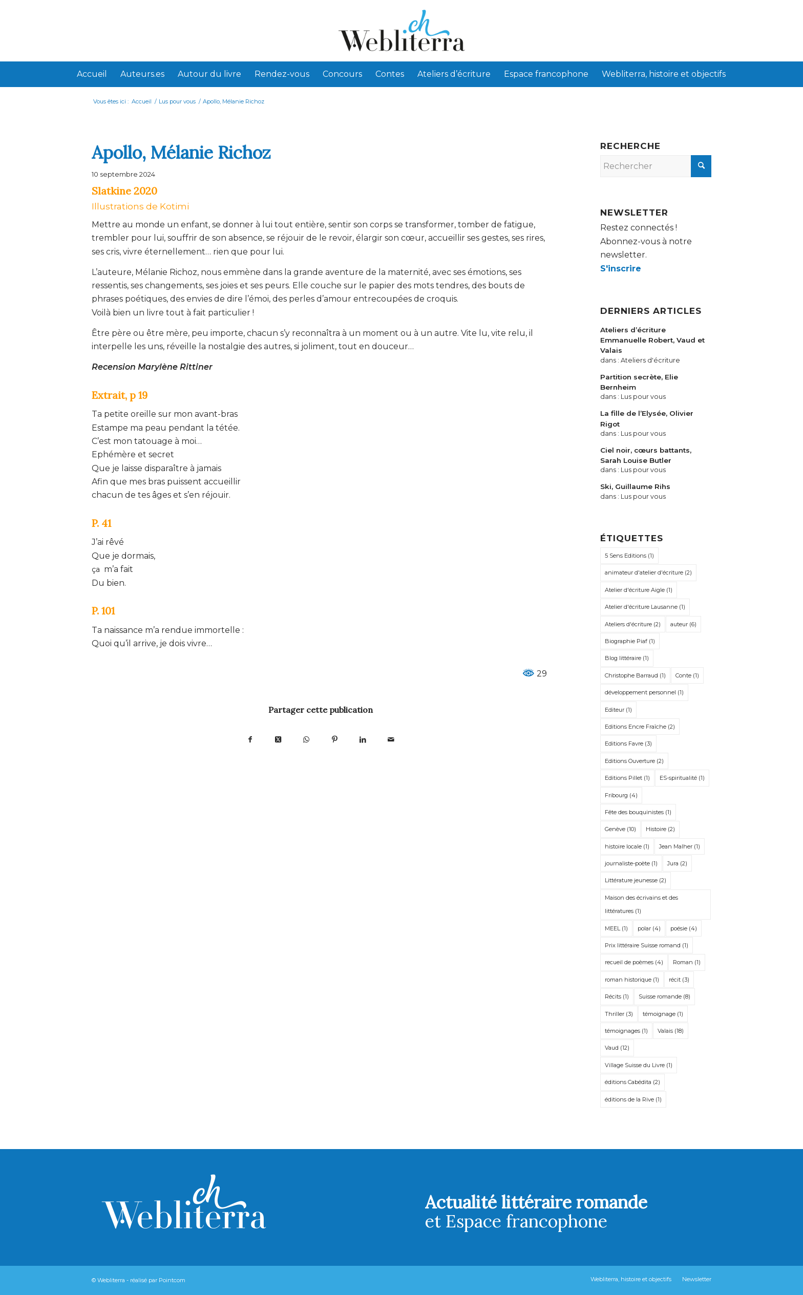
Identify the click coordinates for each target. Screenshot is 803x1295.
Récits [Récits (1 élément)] (617, 996)
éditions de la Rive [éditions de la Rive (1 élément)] (633, 1099)
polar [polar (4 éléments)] (649, 928)
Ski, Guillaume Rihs (635, 486)
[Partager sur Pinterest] (335, 739)
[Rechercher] (655, 166)
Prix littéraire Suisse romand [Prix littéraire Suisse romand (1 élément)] (646, 945)
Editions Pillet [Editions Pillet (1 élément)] (627, 777)
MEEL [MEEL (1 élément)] (616, 928)
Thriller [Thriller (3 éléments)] (619, 1013)
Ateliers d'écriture (650, 360)
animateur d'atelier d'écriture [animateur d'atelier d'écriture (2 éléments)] (648, 572)
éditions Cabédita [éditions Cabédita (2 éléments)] (632, 1082)
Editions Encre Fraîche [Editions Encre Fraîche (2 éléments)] (640, 726)
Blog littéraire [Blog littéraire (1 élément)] (627, 658)
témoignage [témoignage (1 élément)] (663, 1013)
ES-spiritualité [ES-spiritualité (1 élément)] (682, 777)
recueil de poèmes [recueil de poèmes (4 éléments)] (634, 962)
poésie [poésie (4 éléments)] (683, 928)
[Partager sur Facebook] (250, 739)
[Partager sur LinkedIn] (363, 739)
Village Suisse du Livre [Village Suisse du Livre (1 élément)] (638, 1065)
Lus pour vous (643, 396)
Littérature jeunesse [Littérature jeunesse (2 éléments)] (635, 880)
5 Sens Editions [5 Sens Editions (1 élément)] (629, 555)
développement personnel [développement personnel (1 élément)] (644, 692)
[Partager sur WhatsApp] (306, 739)
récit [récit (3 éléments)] (679, 979)
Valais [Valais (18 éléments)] (671, 1030)
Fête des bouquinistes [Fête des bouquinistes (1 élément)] (638, 812)
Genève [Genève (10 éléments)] (620, 829)
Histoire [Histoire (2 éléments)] (660, 829)
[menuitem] (92, 74)
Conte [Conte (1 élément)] (687, 675)
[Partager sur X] (278, 739)
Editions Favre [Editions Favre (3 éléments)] (628, 743)
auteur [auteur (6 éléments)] (683, 624)
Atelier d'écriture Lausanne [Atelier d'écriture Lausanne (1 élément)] (645, 606)
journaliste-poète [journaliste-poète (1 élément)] (631, 863)
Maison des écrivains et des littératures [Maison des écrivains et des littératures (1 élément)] (641, 904)
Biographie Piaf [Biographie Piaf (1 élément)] (630, 641)
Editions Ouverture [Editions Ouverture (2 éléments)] (634, 761)
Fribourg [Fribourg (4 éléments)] (621, 795)
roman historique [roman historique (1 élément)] (632, 979)
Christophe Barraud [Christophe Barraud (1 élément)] (635, 675)
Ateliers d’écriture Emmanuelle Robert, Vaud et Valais (652, 340)
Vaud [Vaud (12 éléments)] (617, 1047)
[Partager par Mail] (391, 739)
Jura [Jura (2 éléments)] (677, 863)
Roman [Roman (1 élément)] (687, 962)
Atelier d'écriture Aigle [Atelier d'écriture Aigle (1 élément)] (638, 589)
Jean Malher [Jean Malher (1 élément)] (679, 846)
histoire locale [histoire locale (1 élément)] (627, 846)
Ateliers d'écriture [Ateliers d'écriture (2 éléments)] (633, 624)
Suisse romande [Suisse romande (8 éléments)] (664, 996)
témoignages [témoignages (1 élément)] (626, 1030)
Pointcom (172, 1280)
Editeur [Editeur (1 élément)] (618, 709)
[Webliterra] (401, 30)
